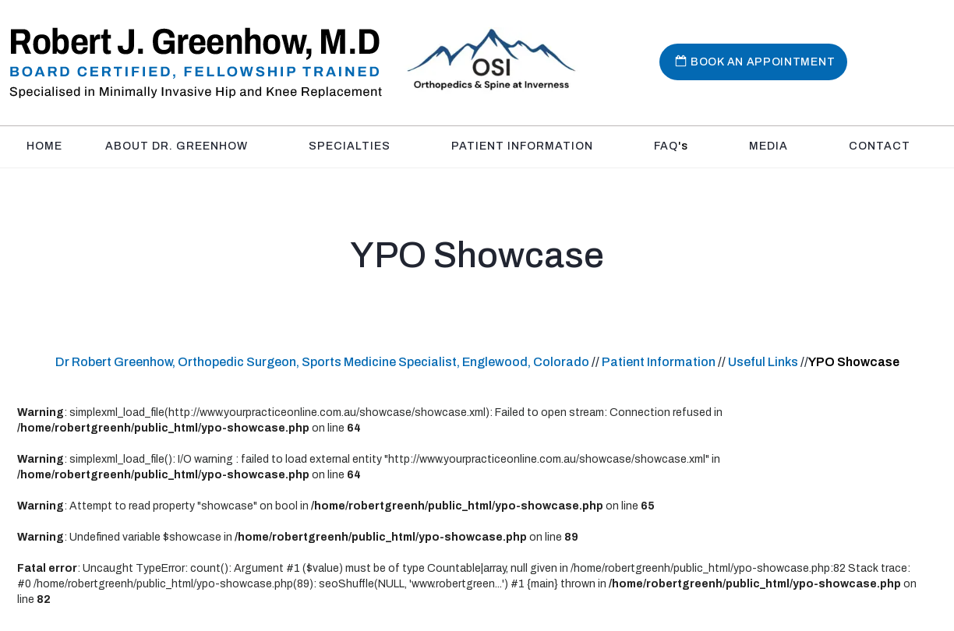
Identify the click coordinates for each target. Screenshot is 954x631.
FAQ (671, 146)
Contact (879, 146)
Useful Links (764, 361)
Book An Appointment (763, 62)
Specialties (349, 146)
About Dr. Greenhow (176, 146)
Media (768, 146)
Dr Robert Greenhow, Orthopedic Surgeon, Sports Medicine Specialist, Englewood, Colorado (322, 361)
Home (44, 146)
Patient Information (522, 146)
